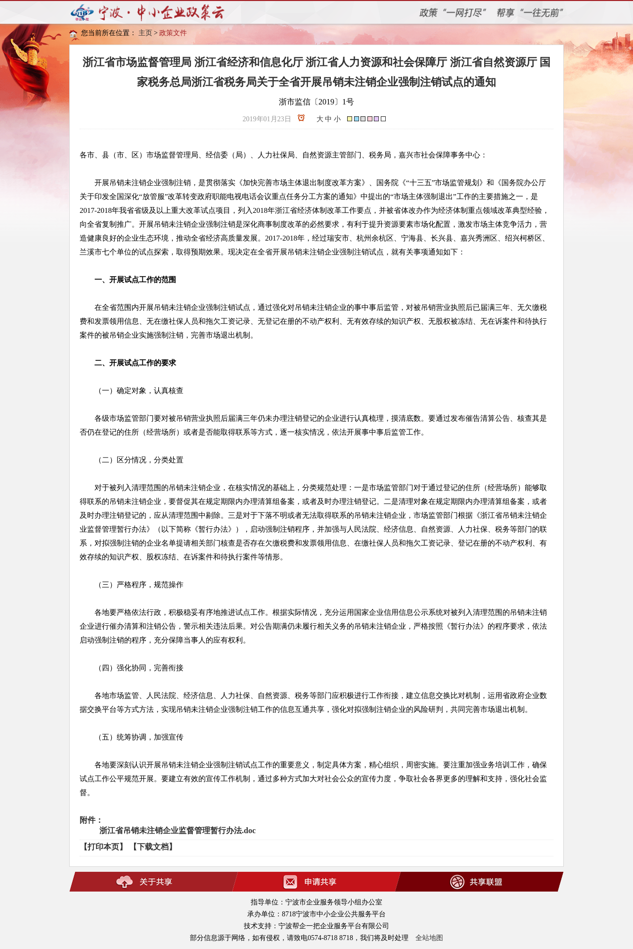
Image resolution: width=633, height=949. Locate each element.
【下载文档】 (153, 847)
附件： (91, 820)
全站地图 (429, 938)
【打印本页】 (103, 847)
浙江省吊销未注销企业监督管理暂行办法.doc (177, 830)
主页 (145, 33)
